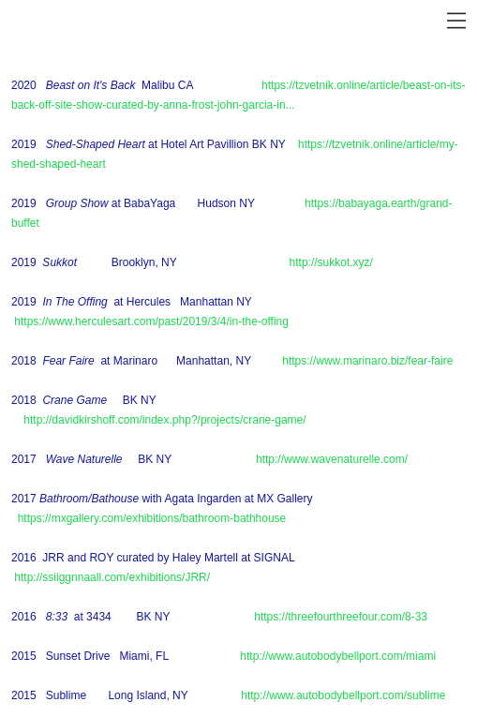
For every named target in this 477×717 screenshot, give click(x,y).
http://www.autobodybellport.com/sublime (343, 695)
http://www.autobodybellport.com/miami (338, 656)
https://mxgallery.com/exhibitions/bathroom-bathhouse (152, 518)
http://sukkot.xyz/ (331, 262)
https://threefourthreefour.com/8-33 (340, 616)
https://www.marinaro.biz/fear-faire (367, 360)
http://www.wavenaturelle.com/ (332, 459)
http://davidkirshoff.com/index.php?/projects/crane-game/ (164, 419)
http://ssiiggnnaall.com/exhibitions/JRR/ (112, 577)
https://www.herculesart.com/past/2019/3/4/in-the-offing (151, 321)
